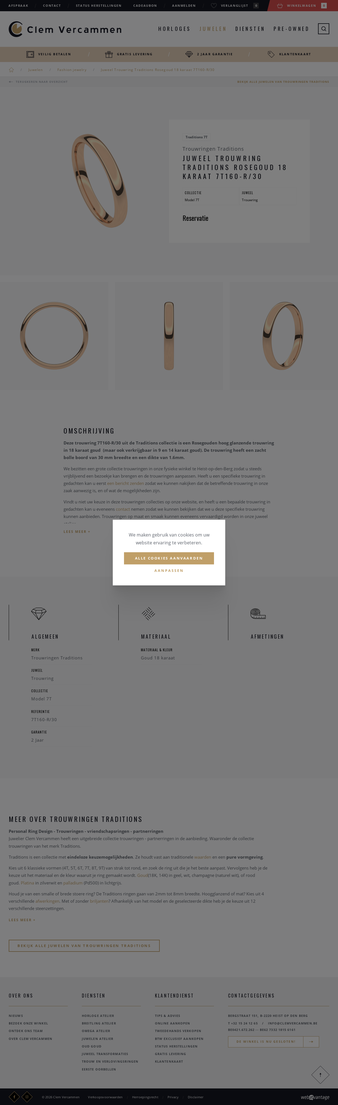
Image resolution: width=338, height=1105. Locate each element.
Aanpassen (169, 570)
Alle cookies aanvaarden (169, 558)
